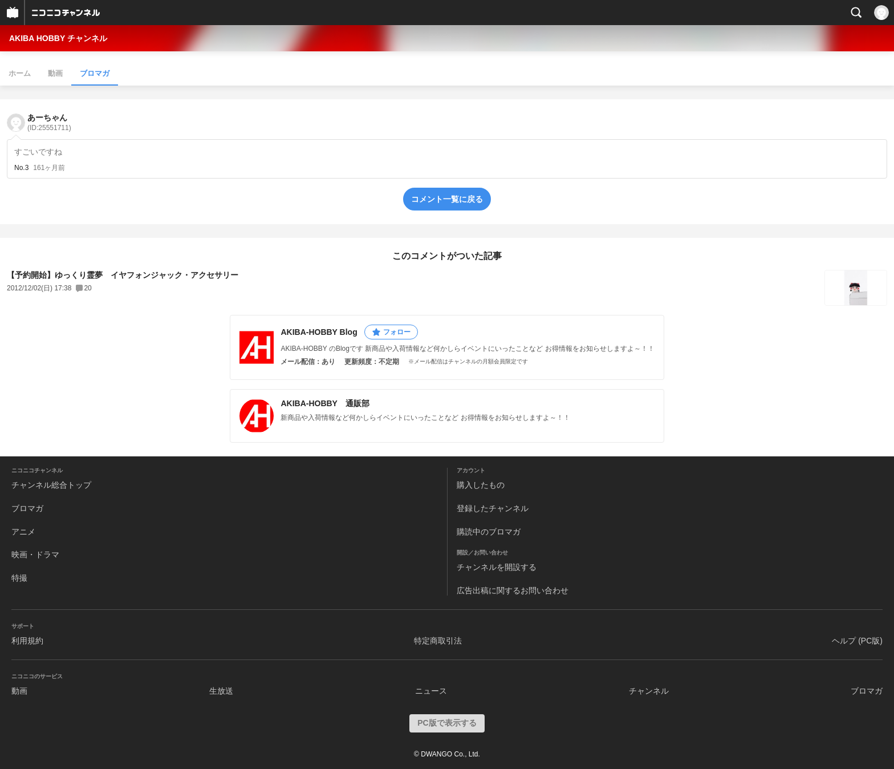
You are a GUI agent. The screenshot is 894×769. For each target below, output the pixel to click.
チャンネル (649, 690)
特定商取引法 (438, 640)
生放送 (221, 690)
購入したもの (481, 484)
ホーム (20, 73)
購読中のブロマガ (489, 531)
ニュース (431, 690)
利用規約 (27, 640)
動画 (55, 73)
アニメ (23, 531)
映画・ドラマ (35, 554)
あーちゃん (49, 122)
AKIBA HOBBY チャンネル (58, 38)
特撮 (19, 577)
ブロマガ (94, 73)
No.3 (21, 167)
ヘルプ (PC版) (857, 640)
